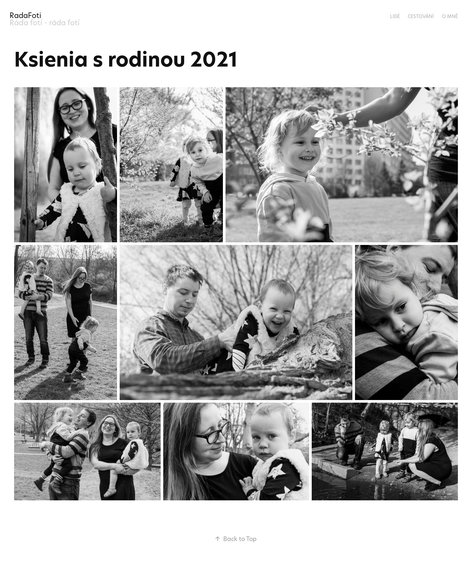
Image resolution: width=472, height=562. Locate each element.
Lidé (395, 16)
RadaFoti (25, 15)
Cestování (421, 16)
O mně (450, 16)
